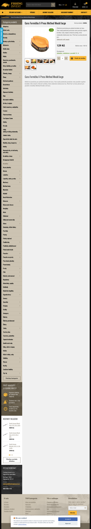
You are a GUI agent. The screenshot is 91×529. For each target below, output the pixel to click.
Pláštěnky (28, 507)
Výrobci (32, 12)
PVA (4, 272)
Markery (5, 182)
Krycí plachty (7, 167)
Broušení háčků (7, 70)
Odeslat (72, 513)
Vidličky (5, 358)
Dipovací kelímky (8, 92)
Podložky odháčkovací (9, 246)
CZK (66, 5)
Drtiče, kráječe (7, 103)
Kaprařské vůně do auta (10, 139)
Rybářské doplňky (8, 291)
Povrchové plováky (8, 261)
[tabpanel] (10, 438)
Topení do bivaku (8, 339)
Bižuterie (6, 45)
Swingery (5, 313)
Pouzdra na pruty (8, 257)
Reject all (67, 523)
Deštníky (5, 88)
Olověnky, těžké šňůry (9, 227)
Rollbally (5, 287)
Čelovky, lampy (7, 73)
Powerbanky (6, 264)
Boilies (5, 52)
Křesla (5, 171)
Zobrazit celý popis (63, 39)
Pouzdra (5, 253)
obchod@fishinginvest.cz (11, 484)
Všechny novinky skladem (11, 460)
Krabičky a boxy (7, 156)
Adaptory (5, 26)
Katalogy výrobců (9, 509)
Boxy (26, 513)
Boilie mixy (6, 49)
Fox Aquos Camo (8, 118)
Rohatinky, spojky (8, 283)
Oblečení (5, 216)
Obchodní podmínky (67, 12)
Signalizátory (7, 294)
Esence (5, 111)
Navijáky (5, 208)
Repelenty (6, 280)
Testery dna (6, 332)
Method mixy (6, 186)
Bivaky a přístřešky (9, 41)
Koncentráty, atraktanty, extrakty (10, 151)
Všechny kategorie (12, 378)
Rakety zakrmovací (9, 276)
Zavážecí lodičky (8, 369)
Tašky (4, 328)
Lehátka (5, 175)
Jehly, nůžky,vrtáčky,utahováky (10, 130)
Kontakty (84, 12)
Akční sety (6, 30)
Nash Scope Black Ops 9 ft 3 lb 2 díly (14, 424)
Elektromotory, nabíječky (10, 107)
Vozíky (5, 366)
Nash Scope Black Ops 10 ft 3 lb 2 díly (14, 435)
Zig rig (5, 373)
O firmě (6, 502)
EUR (63, 5)
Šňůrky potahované (8, 321)
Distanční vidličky (8, 100)
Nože (4, 212)
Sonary (5, 298)
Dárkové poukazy (8, 81)
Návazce (5, 201)
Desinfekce (6, 84)
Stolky (5, 309)
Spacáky (5, 302)
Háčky (5, 122)
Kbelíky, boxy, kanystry (10, 143)
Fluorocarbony (7, 114)
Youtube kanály (8, 511)
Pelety (5, 235)
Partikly (5, 231)
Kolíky (5, 146)
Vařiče (5, 351)
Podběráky (6, 242)
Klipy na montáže (30, 502)
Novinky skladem (48, 12)
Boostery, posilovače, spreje (9, 61)
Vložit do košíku (78, 58)
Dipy (4, 96)
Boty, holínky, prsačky (9, 66)
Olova (4, 223)
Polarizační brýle (8, 250)
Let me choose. (22, 524)
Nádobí (5, 193)
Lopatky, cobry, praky (9, 178)
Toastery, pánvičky (8, 336)
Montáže (5, 190)
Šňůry (4, 324)
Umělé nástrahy (7, 343)
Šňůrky (5, 317)
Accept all (68, 519)
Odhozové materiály (9, 220)
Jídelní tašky (7, 135)
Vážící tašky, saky (8, 354)
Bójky (4, 56)
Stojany (5, 306)
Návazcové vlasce (8, 205)
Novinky (6, 504)
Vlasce (5, 362)
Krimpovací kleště (8, 160)
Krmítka (5, 164)
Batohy (5, 38)
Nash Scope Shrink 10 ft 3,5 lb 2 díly (14, 446)
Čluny (4, 77)
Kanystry (28, 504)
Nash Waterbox (7, 197)
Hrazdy (5, 126)
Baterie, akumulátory (9, 34)
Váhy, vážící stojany (9, 347)
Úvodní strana (5, 17)
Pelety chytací (7, 238)
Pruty (4, 268)
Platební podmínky (52, 502)
